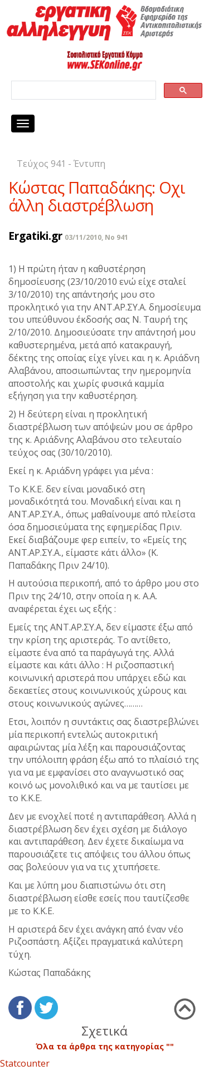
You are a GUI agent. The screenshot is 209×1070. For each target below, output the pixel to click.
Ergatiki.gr (35, 235)
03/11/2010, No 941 (96, 237)
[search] (82, 90)
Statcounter (25, 1063)
